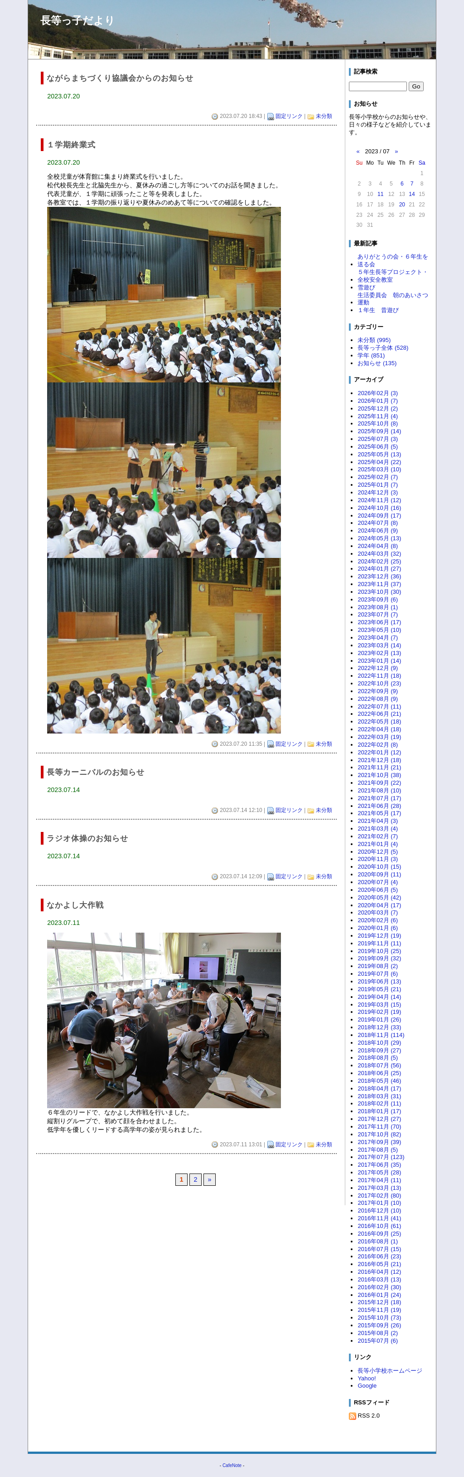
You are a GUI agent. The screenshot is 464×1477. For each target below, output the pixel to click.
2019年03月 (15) (379, 1004)
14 (412, 194)
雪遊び (366, 287)
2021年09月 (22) (379, 782)
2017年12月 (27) (379, 1118)
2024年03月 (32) (379, 553)
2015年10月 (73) (379, 1317)
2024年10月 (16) (379, 507)
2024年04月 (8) (378, 546)
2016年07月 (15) (379, 1249)
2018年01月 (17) (379, 1111)
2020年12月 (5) (378, 851)
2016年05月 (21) (379, 1264)
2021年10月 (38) (379, 775)
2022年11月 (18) (379, 675)
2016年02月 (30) (379, 1287)
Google (367, 1385)
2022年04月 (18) (379, 729)
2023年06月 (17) (379, 622)
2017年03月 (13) (379, 1187)
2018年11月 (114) (381, 1035)
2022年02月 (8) (378, 744)
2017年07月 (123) (381, 1157)
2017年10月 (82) (379, 1134)
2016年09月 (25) (379, 1233)
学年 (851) (371, 355)
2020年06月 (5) (378, 889)
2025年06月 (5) (378, 446)
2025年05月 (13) (379, 454)
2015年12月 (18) (379, 1302)
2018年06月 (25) (379, 1073)
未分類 (324, 116)
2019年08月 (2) (378, 966)
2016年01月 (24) (379, 1294)
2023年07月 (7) (378, 614)
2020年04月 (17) (379, 905)
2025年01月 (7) (378, 484)
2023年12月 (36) (379, 576)
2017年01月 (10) (379, 1202)
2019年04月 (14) (379, 996)
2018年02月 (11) (379, 1103)
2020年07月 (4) (378, 882)
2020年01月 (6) (378, 927)
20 (402, 204)
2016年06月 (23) (379, 1256)
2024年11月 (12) (379, 500)
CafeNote (232, 1465)
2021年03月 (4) (378, 828)
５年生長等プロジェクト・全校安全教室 (393, 276)
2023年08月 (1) (378, 607)
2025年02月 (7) (378, 477)
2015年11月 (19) (379, 1309)
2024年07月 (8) (378, 522)
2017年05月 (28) (379, 1172)
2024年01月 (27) (379, 568)
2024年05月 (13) (379, 538)
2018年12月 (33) (379, 1027)
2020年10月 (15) (379, 866)
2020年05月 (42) (379, 897)
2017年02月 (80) (379, 1195)
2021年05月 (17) (379, 813)
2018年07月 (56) (379, 1065)
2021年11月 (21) (379, 767)
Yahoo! (367, 1378)
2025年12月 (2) (378, 408)
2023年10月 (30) (379, 591)
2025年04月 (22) (379, 462)
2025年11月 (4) (378, 416)
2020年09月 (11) (379, 874)
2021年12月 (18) (379, 760)
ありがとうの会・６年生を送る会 (393, 260)
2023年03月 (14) (379, 645)
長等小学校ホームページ (390, 1370)
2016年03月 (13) (379, 1279)
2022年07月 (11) (379, 706)
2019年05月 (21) (379, 989)
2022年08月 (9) (378, 698)
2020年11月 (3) (378, 859)
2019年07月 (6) (378, 973)
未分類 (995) (374, 340)
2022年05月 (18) (379, 721)
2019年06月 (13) (379, 981)
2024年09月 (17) (379, 515)
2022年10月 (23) (379, 683)
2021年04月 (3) (378, 820)
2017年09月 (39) (379, 1142)
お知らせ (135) (377, 363)
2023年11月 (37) (379, 584)
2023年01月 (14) (379, 660)
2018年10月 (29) (379, 1042)
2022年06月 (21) (379, 713)
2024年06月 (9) (378, 530)
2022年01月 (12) (379, 752)
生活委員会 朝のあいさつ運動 (393, 299)
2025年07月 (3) (378, 438)
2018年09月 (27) (379, 1050)
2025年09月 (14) (379, 431)
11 (380, 194)
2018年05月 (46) (379, 1080)
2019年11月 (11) (379, 943)
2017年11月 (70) (379, 1126)
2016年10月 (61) (379, 1226)
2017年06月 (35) (379, 1164)
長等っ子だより (77, 20)
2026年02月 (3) (378, 393)
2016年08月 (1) (378, 1241)
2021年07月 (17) (379, 798)
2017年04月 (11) (379, 1180)
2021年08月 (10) (379, 790)
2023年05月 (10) (379, 629)
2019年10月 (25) (379, 951)
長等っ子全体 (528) (383, 347)
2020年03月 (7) (378, 912)
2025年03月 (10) (379, 469)
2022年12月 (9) (378, 668)
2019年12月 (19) (379, 935)
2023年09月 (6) (378, 599)
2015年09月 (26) (379, 1325)
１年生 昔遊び (378, 310)
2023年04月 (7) (378, 637)
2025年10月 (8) (378, 423)
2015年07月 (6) (378, 1340)
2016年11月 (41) (379, 1218)
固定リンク (289, 116)
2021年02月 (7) (378, 836)
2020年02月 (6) (378, 920)
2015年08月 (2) (378, 1333)
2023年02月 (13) (379, 653)
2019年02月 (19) (379, 1011)
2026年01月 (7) (378, 400)
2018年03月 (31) (379, 1096)
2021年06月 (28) (379, 805)
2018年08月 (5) (378, 1057)
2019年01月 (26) (379, 1019)
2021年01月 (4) (378, 844)
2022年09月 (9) (378, 691)
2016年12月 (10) (379, 1210)
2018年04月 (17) (379, 1088)
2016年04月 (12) (379, 1271)
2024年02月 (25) (379, 561)
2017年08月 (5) (378, 1149)
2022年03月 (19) (379, 737)
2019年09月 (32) (379, 958)
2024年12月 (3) (378, 492)
